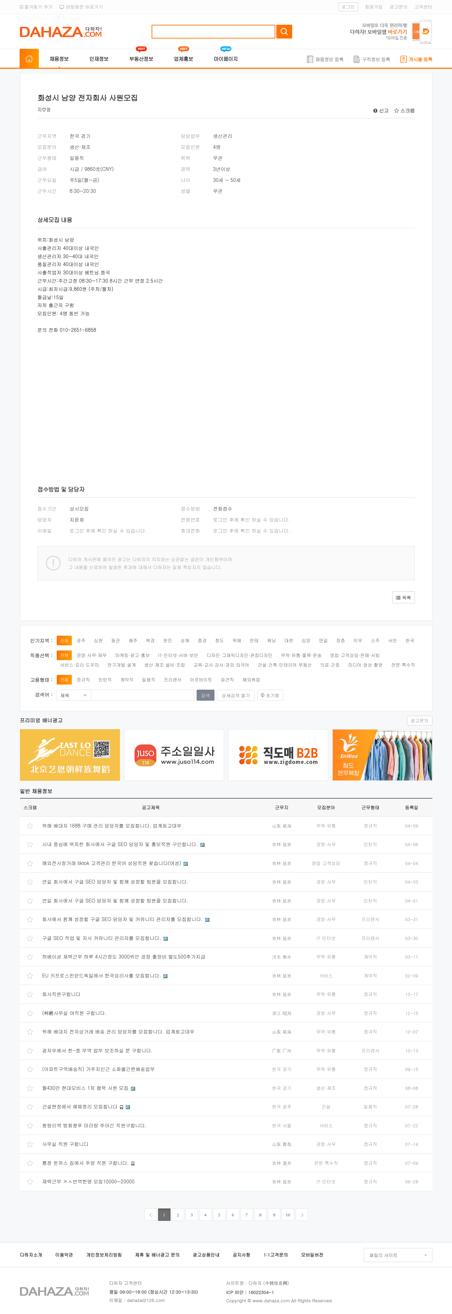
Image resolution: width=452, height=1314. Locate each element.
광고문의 (399, 6)
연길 (323, 640)
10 (288, 1214)
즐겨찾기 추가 (36, 6)
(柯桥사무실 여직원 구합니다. (74, 1012)
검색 (284, 32)
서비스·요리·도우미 (79, 664)
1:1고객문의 (276, 1254)
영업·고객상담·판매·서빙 (355, 655)
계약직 (127, 679)
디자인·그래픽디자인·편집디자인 (240, 655)
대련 (288, 640)
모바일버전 (312, 1254)
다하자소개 (31, 1254)
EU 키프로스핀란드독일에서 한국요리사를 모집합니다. (101, 975)
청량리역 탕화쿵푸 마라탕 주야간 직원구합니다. (94, 1125)
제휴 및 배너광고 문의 (157, 1254)
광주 (81, 640)
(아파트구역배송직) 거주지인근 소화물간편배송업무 (98, 1068)
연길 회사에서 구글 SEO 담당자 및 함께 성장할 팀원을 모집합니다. (115, 881)
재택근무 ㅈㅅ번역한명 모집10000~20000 (88, 1181)
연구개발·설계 (122, 664)
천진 (167, 640)
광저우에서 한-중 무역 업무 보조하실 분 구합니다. (97, 1050)
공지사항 (242, 1254)
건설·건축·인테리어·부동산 (285, 664)
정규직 (83, 679)
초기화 (272, 695)
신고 (381, 110)
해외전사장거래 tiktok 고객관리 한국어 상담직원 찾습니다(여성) (111, 862)
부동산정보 (141, 58)
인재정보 (99, 58)
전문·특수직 (403, 664)
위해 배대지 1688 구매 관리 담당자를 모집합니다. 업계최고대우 (111, 825)
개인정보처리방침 (104, 1254)
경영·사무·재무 (92, 655)
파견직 (227, 679)
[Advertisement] (140, 399)
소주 (375, 640)
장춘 (340, 640)
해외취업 (251, 679)
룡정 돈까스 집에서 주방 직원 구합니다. (85, 1162)
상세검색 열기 (236, 695)
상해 (184, 640)
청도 (219, 640)
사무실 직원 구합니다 (65, 1143)
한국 (409, 640)
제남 (271, 640)
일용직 (148, 679)
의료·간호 (330, 664)
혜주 (133, 640)
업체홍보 (183, 58)
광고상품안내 (206, 1254)
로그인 (348, 6)
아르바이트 (201, 679)
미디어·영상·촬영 (365, 664)
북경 (150, 640)
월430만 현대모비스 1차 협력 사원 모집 (85, 1087)
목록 (403, 597)
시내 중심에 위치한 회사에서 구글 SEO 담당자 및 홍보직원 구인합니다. (120, 844)
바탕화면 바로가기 (81, 6)
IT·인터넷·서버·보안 (178, 655)
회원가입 (374, 6)
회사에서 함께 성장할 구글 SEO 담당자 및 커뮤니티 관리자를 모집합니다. (122, 919)
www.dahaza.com (271, 1300)
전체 (64, 640)
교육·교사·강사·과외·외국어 (222, 664)
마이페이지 (226, 58)
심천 (98, 640)
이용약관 (64, 1254)
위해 (236, 640)
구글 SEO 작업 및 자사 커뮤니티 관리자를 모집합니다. (101, 937)
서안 (392, 640)
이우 (357, 640)
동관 (115, 640)
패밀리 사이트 (384, 1255)
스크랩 (404, 110)
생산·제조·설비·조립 (164, 664)
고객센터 (423, 6)
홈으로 (29, 59)
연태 (254, 640)
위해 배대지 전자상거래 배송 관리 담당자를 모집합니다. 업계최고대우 (118, 1031)
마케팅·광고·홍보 (132, 655)
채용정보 (59, 58)
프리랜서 (172, 679)
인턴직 (105, 679)
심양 (305, 640)
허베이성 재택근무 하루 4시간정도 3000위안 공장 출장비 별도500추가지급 (124, 956)
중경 (202, 640)
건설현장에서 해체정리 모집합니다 (80, 1106)
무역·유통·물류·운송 (301, 655)
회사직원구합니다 (61, 993)
